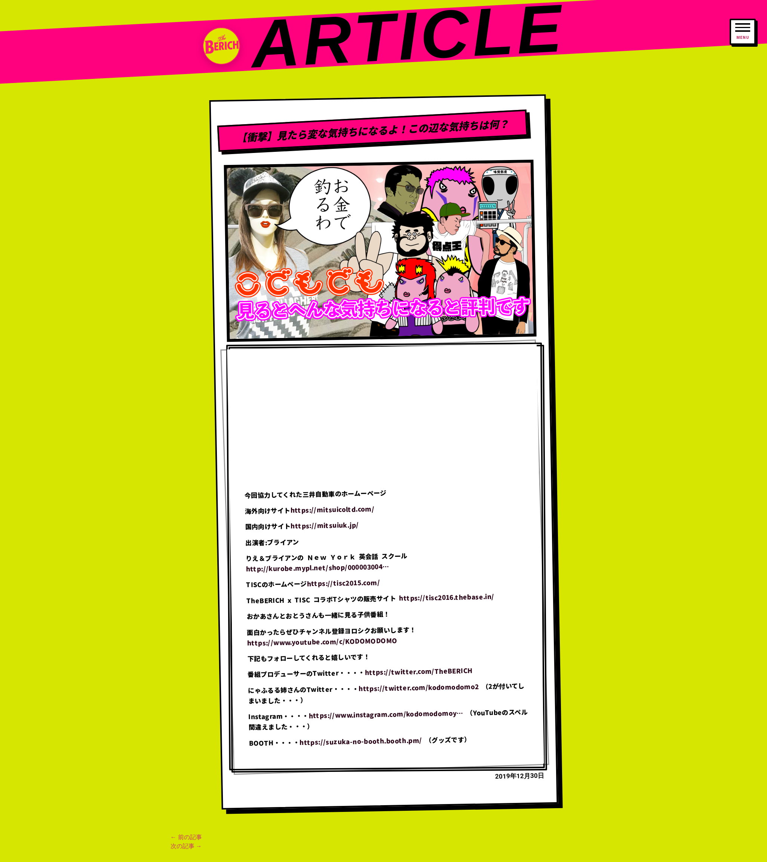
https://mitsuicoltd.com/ (332, 509)
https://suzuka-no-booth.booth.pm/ (360, 741)
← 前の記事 (186, 837)
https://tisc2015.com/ (343, 583)
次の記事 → (186, 846)
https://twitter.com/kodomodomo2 (418, 687)
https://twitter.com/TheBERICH (418, 671)
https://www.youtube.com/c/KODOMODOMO (322, 641)
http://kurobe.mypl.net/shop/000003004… (317, 568)
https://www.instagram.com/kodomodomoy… (386, 714)
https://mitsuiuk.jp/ (325, 525)
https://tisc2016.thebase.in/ (446, 597)
